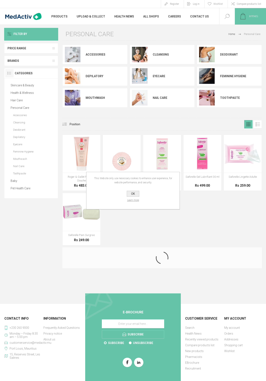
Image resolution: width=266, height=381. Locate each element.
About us (49, 339)
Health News (193, 333)
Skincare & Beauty (22, 85)
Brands (13, 60)
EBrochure (192, 362)
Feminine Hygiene (233, 76)
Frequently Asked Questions (61, 327)
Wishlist (229, 351)
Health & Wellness (22, 92)
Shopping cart (233, 345)
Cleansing (161, 54)
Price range (16, 48)
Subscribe (116, 343)
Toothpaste (230, 97)
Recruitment (193, 368)
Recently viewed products (201, 339)
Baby (14, 180)
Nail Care (160, 97)
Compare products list (249, 3)
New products (194, 351)
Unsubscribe (143, 343)
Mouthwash (95, 97)
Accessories (95, 54)
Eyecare (159, 76)
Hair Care (17, 100)
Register (174, 3)
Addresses (231, 339)
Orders (228, 333)
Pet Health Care (20, 188)
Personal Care (20, 107)
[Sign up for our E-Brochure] (133, 323)
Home (231, 34)
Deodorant (229, 54)
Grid (248, 124)
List (258, 124)
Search (190, 327)
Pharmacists (193, 357)
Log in (196, 3)
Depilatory (94, 76)
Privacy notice (52, 333)
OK (133, 193)
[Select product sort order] (78, 124)
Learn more (133, 200)
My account (232, 327)
